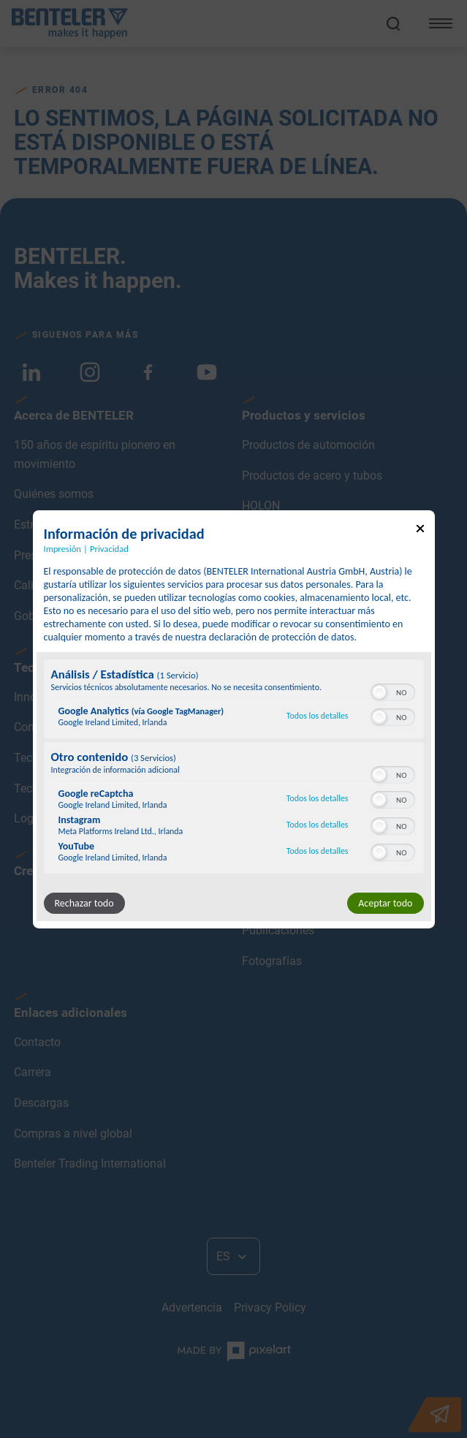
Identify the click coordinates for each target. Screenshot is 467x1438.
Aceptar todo (385, 903)
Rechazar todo (84, 903)
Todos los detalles (317, 716)
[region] (234, 768)
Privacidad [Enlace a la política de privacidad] (109, 547)
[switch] (393, 691)
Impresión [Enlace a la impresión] (62, 547)
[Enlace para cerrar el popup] (420, 530)
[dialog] (234, 719)
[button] (379, 692)
